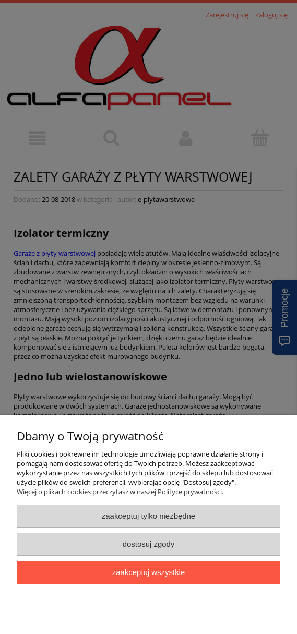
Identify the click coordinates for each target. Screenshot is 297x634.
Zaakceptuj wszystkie (148, 572)
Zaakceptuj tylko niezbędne (148, 515)
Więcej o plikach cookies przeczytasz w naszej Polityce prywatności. (120, 491)
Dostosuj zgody (149, 544)
